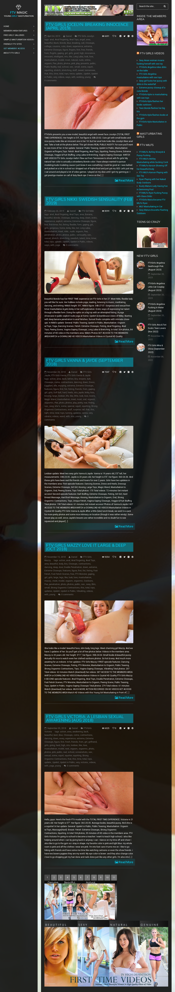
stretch (57, 70)
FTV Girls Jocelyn (86, 36)
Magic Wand (50, 399)
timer (93, 238)
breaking (76, 43)
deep (82, 218)
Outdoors (88, 581)
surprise (77, 409)
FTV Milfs (147, 145)
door (61, 567)
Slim (93, 584)
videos (61, 77)
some (83, 67)
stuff (74, 70)
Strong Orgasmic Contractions (65, 587)
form (79, 224)
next (67, 749)
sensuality (81, 235)
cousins (56, 46)
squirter (68, 755)
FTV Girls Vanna (58, 375)
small (77, 67)
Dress (92, 382)
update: (79, 74)
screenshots (81, 752)
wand (62, 416)
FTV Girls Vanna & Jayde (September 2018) (84, 362)
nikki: (66, 231)
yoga (57, 245)
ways (67, 77)
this (51, 74)
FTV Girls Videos (152, 53)
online (87, 60)
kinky (68, 228)
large (54, 396)
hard (64, 392)
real (59, 67)
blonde (63, 43)
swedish (74, 238)
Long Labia (78, 56)
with (73, 77)
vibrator (47, 416)
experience (78, 46)
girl (66, 53)
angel (82, 39)
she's (57, 406)
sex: (71, 67)
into (66, 56)
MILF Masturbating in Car (150, 206)
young (88, 77)
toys (66, 74)
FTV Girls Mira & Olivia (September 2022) (156, 348)
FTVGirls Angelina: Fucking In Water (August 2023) (156, 307)
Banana (88, 214)
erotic (94, 218)
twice (72, 74)
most (67, 60)
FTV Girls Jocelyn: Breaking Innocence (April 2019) (87, 26)
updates (77, 413)
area (88, 39)
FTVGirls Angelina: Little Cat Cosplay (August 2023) (156, 287)
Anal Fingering (61, 39)
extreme (88, 46)
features (48, 389)
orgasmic (48, 403)
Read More (125, 180)
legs (61, 577)
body (61, 564)
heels (70, 392)
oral (84, 399)
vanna (85, 413)
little (76, 396)
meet (60, 231)
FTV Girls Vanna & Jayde (78, 375)
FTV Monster (81, 574)
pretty (80, 403)
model (61, 60)
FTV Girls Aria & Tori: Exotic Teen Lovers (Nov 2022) (157, 328)
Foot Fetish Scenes (60, 574)
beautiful (48, 43)
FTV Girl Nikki (88, 211)
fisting (66, 224)
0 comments (50, 80)
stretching (66, 70)
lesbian (61, 396)
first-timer (53, 224)
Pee (54, 63)
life (67, 396)
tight (46, 413)
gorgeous (54, 228)
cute (63, 46)
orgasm (48, 63)
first (78, 50)
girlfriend (92, 742)
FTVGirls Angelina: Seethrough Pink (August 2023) (156, 266)
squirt (90, 67)
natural (74, 60)
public (93, 63)
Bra (76, 379)
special (71, 406)
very (55, 77)
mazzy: (47, 581)
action (53, 379)
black (56, 43)
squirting (48, 70)
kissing (47, 396)
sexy (51, 406)
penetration (49, 235)
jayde (81, 392)
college (47, 46)
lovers (92, 396)
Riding (91, 403)
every (61, 738)
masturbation (50, 60)
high (82, 53)
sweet (81, 70)
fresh (67, 742)
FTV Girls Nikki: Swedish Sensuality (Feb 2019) (89, 201)
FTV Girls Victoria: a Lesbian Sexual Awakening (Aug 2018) (85, 718)
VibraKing (81, 591)
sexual (47, 238)
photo (60, 63)
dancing (75, 218)
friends (89, 50)
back (64, 379)
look (86, 56)
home (62, 228)
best (56, 735)
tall (83, 409)
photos (67, 63)
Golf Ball (57, 392)
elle (55, 386)
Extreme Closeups (53, 50)
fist (60, 224)
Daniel (69, 36)
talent (82, 238)
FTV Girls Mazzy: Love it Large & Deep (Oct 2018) (86, 547)
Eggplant (48, 386)
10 (107, 877)
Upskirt (87, 74)
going (52, 745)
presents (85, 63)
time (56, 74)
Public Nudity (50, 67)
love (91, 56)
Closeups (89, 43)
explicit (59, 221)
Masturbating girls (149, 135)
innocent (48, 56)
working (80, 77)
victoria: (84, 762)
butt (89, 379)
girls (71, 53)
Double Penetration (73, 567)
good (76, 53)
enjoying (62, 386)
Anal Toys (74, 39)
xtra (72, 416)
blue (69, 43)
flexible (73, 224)
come (57, 382)
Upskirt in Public (77, 242)
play (78, 63)
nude (81, 60)
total (61, 74)
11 (114, 877)
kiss (92, 392)
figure (65, 50)
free (83, 50)
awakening (77, 731)
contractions (67, 382)
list (77, 228)
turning (68, 413)
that (46, 74)
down (69, 46)
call (82, 43)
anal (52, 39)
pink (73, 63)
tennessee (90, 70)
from (46, 53)
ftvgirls (53, 53)
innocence (90, 53)
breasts (82, 379)
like (70, 56)
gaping (60, 53)
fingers (72, 50)
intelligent (58, 56)
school (65, 67)
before (70, 379)
